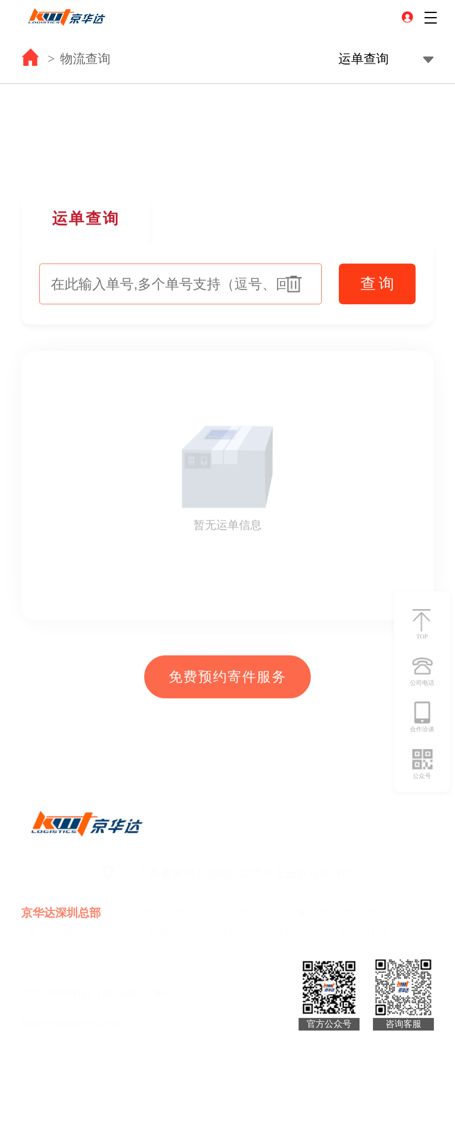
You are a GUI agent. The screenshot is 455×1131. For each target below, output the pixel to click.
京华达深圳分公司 (175, 913)
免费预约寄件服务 (227, 678)
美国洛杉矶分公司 (382, 930)
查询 (378, 283)
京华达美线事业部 (285, 913)
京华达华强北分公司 (382, 913)
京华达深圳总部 (61, 913)
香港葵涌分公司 (188, 930)
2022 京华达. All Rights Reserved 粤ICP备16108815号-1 (222, 1102)
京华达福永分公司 (72, 930)
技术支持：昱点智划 (222, 1119)
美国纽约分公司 (267, 930)
